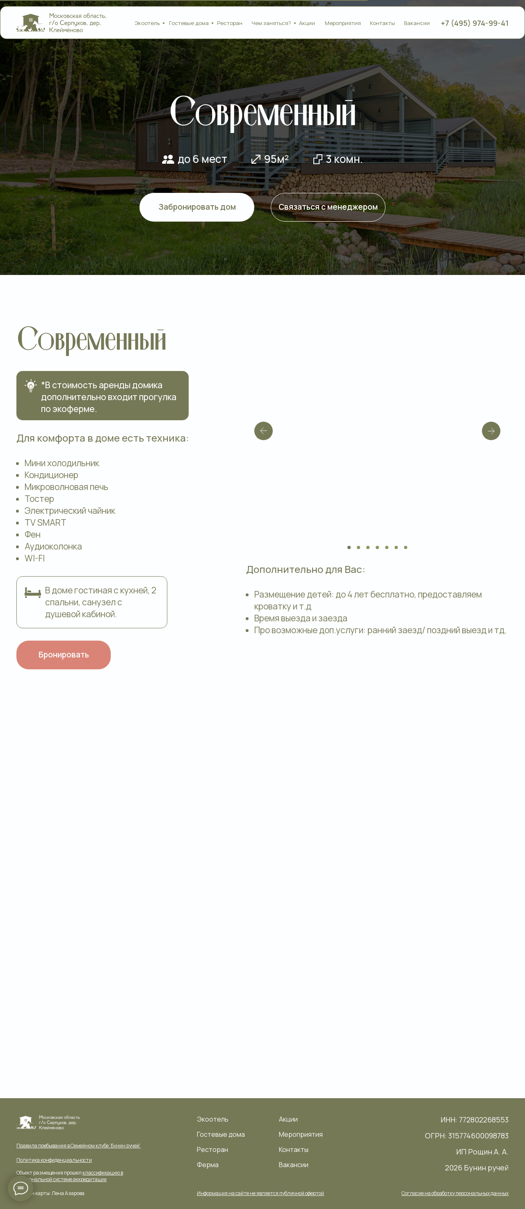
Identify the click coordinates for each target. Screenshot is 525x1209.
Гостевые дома (189, 23)
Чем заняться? (271, 23)
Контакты (382, 23)
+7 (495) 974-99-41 (475, 23)
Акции (307, 23)
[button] (260, 1193)
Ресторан (229, 23)
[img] (61, 22)
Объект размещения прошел (69, 1176)
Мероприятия (343, 23)
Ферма (208, 1164)
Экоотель (147, 23)
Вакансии (417, 23)
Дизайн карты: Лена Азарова (52, 1193)
